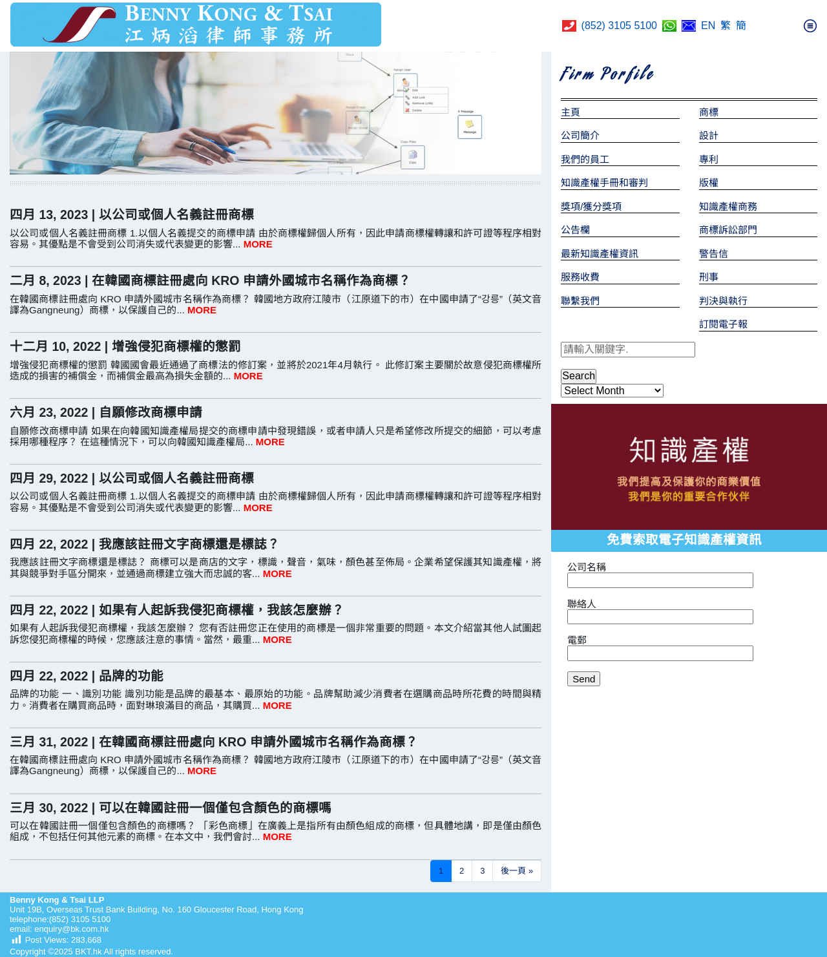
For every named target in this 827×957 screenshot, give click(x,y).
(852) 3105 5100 (619, 25)
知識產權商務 (728, 206)
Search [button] (578, 375)
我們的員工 (585, 159)
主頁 (570, 112)
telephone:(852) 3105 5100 (60, 919)
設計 (708, 135)
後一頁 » (517, 871)
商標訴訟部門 (728, 229)
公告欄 (575, 229)
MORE (258, 243)
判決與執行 (723, 300)
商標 (708, 112)
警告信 (713, 253)
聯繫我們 (580, 300)
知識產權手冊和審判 (604, 182)
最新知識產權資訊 (599, 253)
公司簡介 (580, 135)
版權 (708, 182)
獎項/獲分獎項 (591, 206)
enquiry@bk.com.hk (70, 929)
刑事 (708, 276)
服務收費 (580, 276)
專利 (708, 159)
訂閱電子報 (723, 324)
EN (708, 25)
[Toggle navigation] (810, 26)
